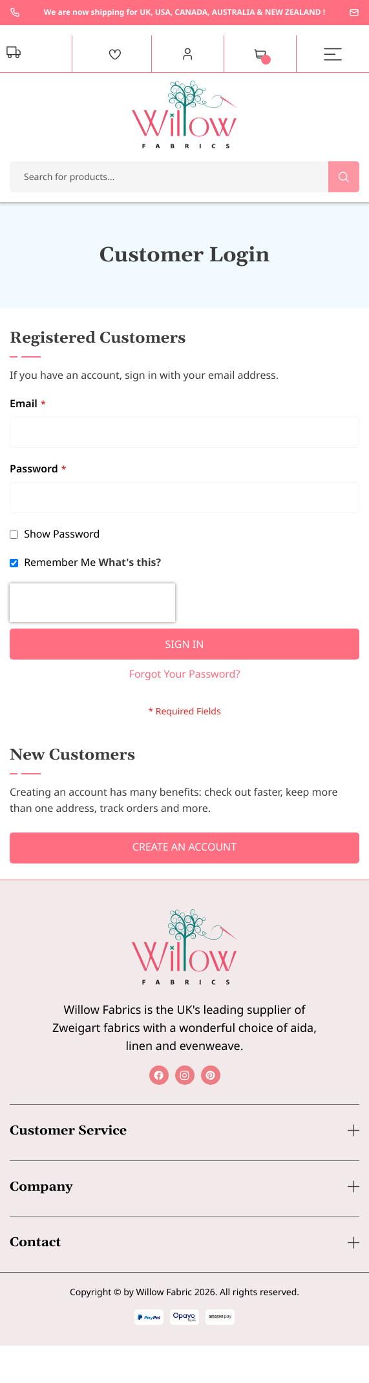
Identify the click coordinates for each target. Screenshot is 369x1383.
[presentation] (92, 602)
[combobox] (184, 176)
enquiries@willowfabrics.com (354, 12)
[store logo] (184, 114)
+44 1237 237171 (15, 12)
